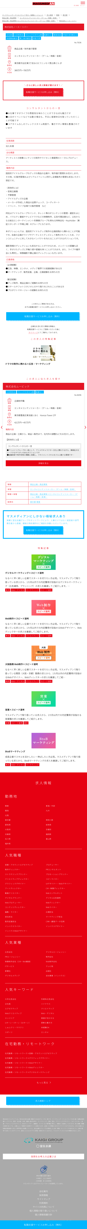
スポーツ (9, 1032)
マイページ (33, 332)
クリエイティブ (47, 1008)
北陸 (7, 815)
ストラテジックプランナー (16, 874)
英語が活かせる (47, 1018)
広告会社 (9, 952)
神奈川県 (49, 820)
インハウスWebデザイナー (16, 931)
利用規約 (43, 1202)
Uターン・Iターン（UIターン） (18, 1022)
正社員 (8, 1004)
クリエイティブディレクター (17, 879)
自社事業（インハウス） (56, 975)
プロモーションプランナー (57, 874)
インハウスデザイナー (55, 926)
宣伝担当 (9, 916)
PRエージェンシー (12, 956)
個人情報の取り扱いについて (43, 1210)
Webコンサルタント (54, 893)
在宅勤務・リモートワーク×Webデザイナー (23, 1063)
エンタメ (45, 1032)
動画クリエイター (12, 893)
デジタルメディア (12, 975)
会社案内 (43, 1191)
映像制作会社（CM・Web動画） (18, 961)
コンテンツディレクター (15, 907)
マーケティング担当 (54, 916)
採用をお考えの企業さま (43, 1156)
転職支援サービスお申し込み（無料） (43, 1224)
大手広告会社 (10, 999)
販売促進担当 (10, 921)
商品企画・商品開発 (38, 484)
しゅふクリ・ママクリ (14, 1027)
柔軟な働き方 (46, 1022)
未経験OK (45, 1027)
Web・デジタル (47, 1013)
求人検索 (76, 5)
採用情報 (43, 1195)
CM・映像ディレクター (55, 888)
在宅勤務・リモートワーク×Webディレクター (24, 1067)
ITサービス (9, 966)
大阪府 (8, 829)
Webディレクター (53, 902)
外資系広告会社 (47, 999)
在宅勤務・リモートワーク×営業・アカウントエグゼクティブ (31, 1053)
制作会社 (49, 956)
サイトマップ (43, 1198)
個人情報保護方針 (43, 1214)
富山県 (48, 839)
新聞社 (8, 971)
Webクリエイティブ (13, 1013)
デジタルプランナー (13, 898)
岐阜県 (48, 824)
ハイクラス (45, 1004)
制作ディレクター (12, 869)
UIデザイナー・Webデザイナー (59, 883)
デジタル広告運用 (53, 898)
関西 (7, 810)
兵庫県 (8, 834)
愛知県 (8, 824)
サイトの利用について (43, 1206)
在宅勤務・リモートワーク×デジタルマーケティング (27, 1072)
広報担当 (49, 912)
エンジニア (9, 1018)
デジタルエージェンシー (56, 952)
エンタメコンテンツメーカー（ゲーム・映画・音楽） (53, 489)
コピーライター (52, 879)
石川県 (8, 839)
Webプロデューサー (13, 902)
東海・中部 (50, 806)
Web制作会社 (51, 961)
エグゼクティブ (11, 1008)
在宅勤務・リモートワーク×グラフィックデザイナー (27, 1058)
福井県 (8, 843)
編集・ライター (11, 912)
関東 (38, 502)
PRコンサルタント (53, 869)
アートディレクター (13, 888)
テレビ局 (49, 966)
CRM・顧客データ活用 (55, 921)
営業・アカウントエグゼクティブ (19, 864)
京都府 (48, 829)
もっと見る (42, 1082)
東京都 (33, 502)
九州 (48, 810)
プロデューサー (52, 864)
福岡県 (48, 834)
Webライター (51, 907)
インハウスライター (13, 926)
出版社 (48, 971)
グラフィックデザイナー (15, 883)
